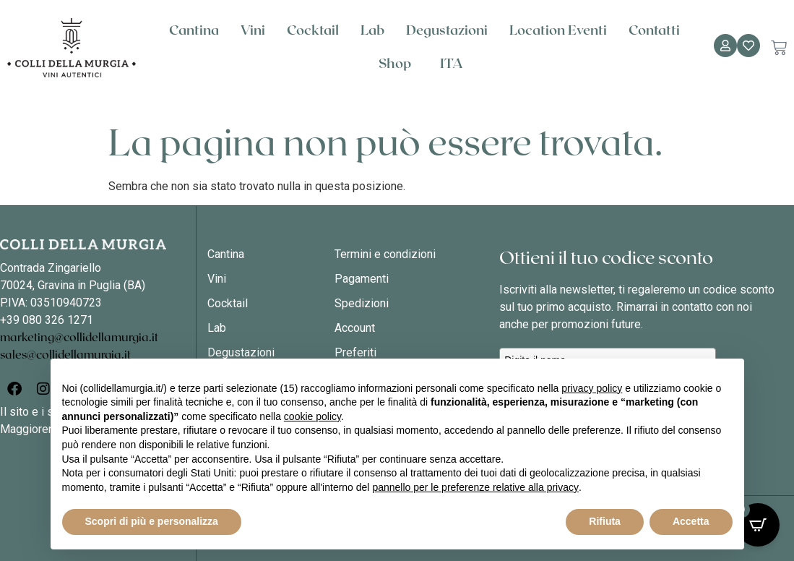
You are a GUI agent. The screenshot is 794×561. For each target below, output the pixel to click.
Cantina (194, 31)
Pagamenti (362, 279)
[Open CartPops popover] (758, 525)
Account (355, 328)
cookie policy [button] (312, 416)
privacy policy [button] (591, 388)
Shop (398, 64)
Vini (253, 31)
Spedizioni (362, 303)
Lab (372, 31)
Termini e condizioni (385, 254)
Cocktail (313, 31)
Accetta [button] (691, 521)
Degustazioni (447, 31)
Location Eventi (558, 31)
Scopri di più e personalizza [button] (151, 521)
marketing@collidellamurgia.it (79, 337)
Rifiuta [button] (605, 521)
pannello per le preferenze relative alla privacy (475, 487)
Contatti (654, 31)
